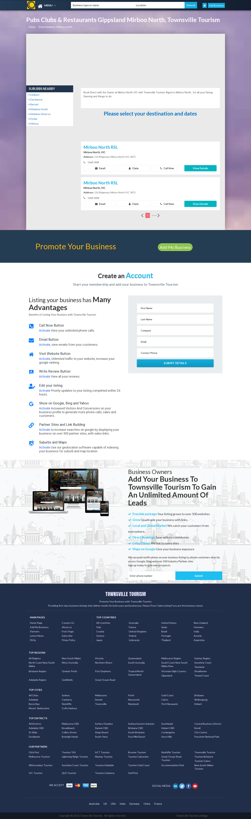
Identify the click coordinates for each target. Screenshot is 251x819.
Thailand (166, 640)
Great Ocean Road (105, 679)
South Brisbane (136, 732)
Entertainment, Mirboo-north (55, 26)
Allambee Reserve (40, 114)
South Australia (136, 662)
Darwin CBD (101, 728)
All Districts (35, 723)
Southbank (167, 723)
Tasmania (199, 666)
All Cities (33, 695)
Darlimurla (35, 99)
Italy (98, 627)
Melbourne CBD (70, 723)
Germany (198, 627)
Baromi (33, 104)
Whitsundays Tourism (40, 765)
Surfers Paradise (104, 723)
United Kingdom (137, 631)
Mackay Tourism (103, 756)
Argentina (199, 640)
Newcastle (134, 699)
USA (113, 803)
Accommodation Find (172, 765)
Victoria (99, 658)
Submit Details (175, 363)
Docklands (34, 736)
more (156, 215)
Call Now (167, 168)
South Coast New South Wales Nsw (174, 664)
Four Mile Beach (136, 736)
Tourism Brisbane (203, 756)
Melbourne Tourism (39, 756)
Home (32, 26)
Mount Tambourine (39, 708)
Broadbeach (68, 728)
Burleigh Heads (70, 736)
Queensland (134, 658)
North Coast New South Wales (42, 664)
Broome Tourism (137, 752)
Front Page (68, 631)
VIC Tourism (35, 772)
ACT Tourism (102, 752)
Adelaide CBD (36, 728)
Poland (132, 635)
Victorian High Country (173, 671)
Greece (100, 635)
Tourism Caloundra (138, 756)
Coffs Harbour (69, 708)
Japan (99, 640)
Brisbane (199, 695)
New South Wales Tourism (203, 767)
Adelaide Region (37, 679)
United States (168, 622)
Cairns (164, 699)
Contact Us (68, 622)
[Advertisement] (125, 59)
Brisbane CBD (135, 728)
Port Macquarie (169, 703)
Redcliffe (66, 703)
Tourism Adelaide (104, 765)
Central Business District (207, 723)
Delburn (34, 94)
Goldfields (67, 679)
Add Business (216, 5)
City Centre (200, 732)
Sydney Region (202, 658)
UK (105, 803)
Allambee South (38, 109)
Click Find (34, 752)
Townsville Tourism (204, 752)
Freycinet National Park (206, 736)
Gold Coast (167, 695)
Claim (134, 168)
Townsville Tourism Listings (192, 815)
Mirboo (34, 123)
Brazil (164, 631)
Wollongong (200, 699)
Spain (164, 627)
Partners (34, 631)
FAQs (33, 640)
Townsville (101, 703)
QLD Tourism (69, 772)
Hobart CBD (167, 728)
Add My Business (175, 247)
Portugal (166, 635)
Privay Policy (68, 640)
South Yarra (101, 736)
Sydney (66, 695)
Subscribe (67, 635)
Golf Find (133, 772)
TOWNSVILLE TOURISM (125, 594)
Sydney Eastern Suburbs (141, 723)
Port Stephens (103, 671)
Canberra (67, 699)
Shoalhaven (200, 671)
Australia (133, 622)
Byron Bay (34, 703)
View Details (200, 168)
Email (100, 168)
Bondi (197, 728)
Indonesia (134, 640)
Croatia (100, 631)
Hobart (198, 703)
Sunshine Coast (202, 662)
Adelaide (33, 699)
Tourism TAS (69, 752)
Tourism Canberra (104, 772)
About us (67, 627)
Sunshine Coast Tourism (75, 765)
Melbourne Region (171, 658)
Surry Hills (166, 736)
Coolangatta (168, 732)
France (132, 627)
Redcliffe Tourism (170, 752)
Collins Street (69, 732)
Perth (131, 695)
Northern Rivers (103, 662)
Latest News (37, 635)
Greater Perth (69, 671)
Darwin (99, 699)
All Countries (103, 622)
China (147, 803)
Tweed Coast (201, 675)
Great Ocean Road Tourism (171, 758)
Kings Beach (101, 732)
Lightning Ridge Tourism (75, 756)
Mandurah (133, 703)
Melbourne (101, 695)
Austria (198, 635)
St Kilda (33, 732)
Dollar (33, 118)
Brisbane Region (37, 671)
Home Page (36, 622)
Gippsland (166, 675)
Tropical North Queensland (136, 673)
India (196, 631)
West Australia (70, 662)
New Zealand (201, 622)
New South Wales (71, 658)
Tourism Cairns (202, 760)
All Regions (35, 658)
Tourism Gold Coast (139, 765)
